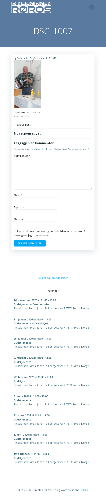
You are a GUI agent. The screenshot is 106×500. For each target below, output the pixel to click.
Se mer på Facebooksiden (53, 278)
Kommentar (22, 155)
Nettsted (19, 219)
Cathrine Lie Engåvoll (27, 58)
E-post (19, 207)
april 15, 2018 (49, 58)
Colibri (84, 490)
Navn (18, 195)
